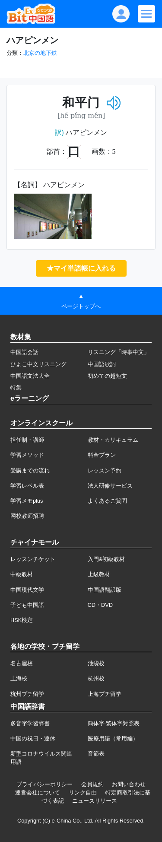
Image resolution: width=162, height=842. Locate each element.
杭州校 (96, 678)
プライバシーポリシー (44, 784)
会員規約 (92, 784)
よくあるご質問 (107, 501)
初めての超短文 (107, 376)
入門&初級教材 (106, 559)
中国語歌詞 (102, 364)
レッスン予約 (104, 470)
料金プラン (102, 455)
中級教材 (21, 574)
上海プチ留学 (104, 694)
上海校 (18, 678)
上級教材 (99, 574)
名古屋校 (21, 663)
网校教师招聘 (27, 516)
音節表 (96, 753)
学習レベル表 (27, 485)
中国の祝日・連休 (32, 738)
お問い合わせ (129, 784)
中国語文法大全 (30, 376)
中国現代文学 (27, 590)
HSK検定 (21, 620)
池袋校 (96, 663)
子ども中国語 (27, 605)
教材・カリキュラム (113, 440)
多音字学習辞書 (30, 723)
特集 (16, 387)
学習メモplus (26, 501)
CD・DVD (100, 605)
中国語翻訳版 (104, 590)
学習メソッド (27, 455)
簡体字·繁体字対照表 (114, 723)
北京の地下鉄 (40, 53)
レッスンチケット (32, 559)
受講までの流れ (30, 470)
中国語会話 (24, 352)
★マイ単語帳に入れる (81, 268)
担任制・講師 (27, 440)
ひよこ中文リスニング (38, 364)
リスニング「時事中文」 (118, 352)
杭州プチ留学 (27, 694)
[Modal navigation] (146, 13)
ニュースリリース (94, 800)
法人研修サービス (110, 485)
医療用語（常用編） (113, 738)
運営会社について (37, 792)
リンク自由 (83, 792)
